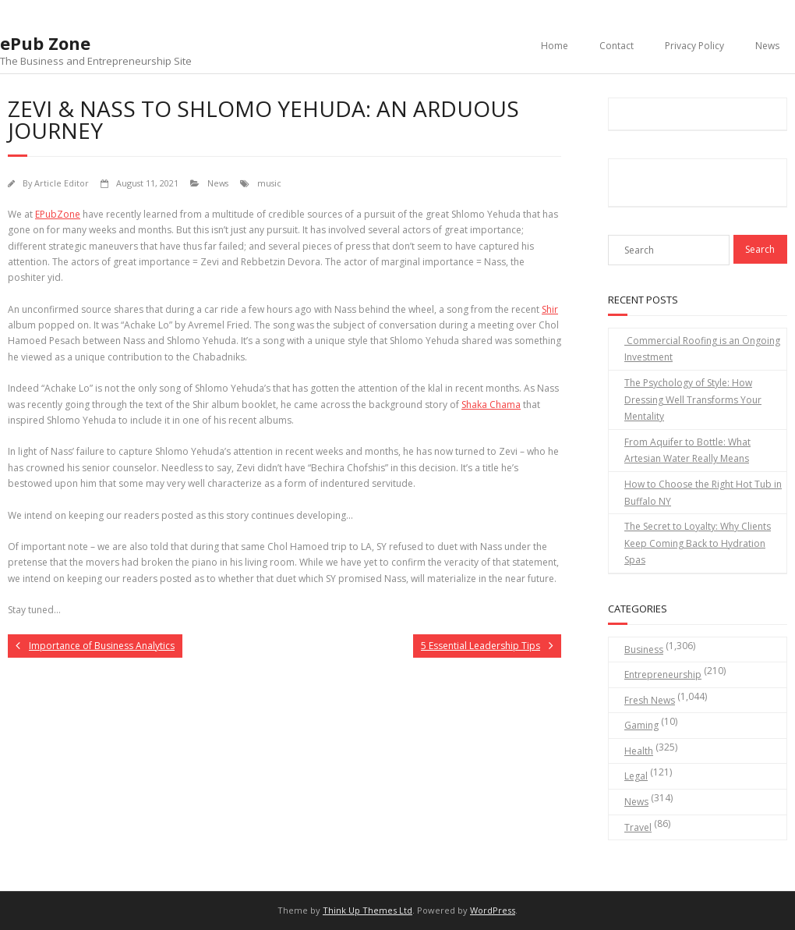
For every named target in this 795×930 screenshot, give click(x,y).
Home (554, 45)
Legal (636, 776)
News (767, 45)
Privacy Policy (694, 45)
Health (638, 751)
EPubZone (57, 214)
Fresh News (649, 700)
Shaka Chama (491, 404)
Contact (616, 45)
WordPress (492, 910)
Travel (638, 827)
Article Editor (61, 183)
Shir (550, 309)
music (269, 183)
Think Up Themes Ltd (367, 910)
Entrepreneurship (662, 674)
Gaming (641, 725)
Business (643, 649)
